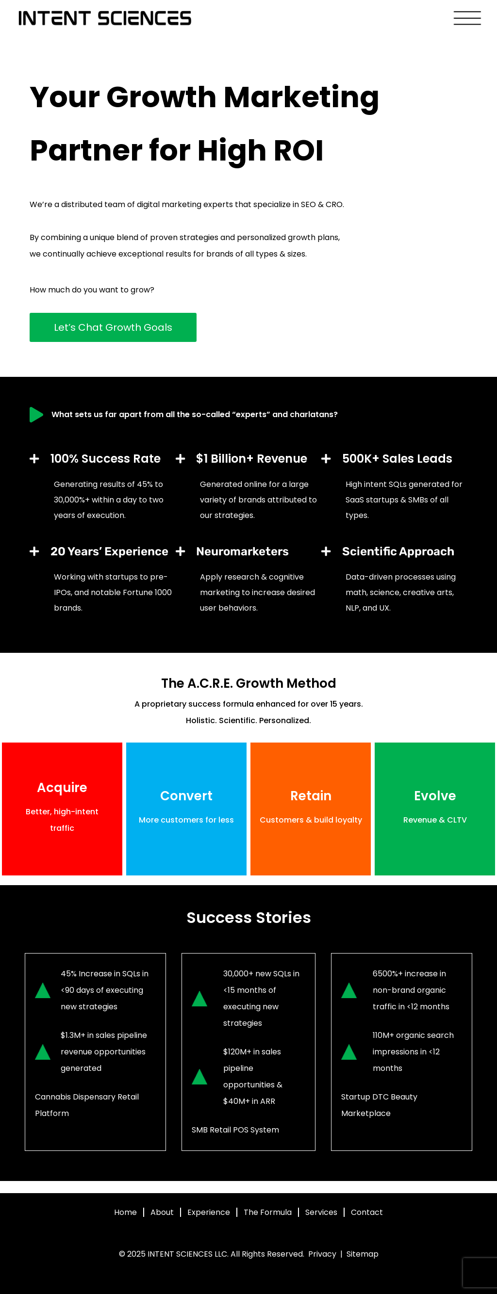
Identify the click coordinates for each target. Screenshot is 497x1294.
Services (321, 1212)
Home (125, 1212)
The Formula (268, 1212)
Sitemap (363, 1254)
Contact (367, 1212)
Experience (208, 1212)
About (162, 1212)
